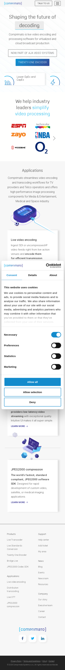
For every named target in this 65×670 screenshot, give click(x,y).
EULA (44, 661)
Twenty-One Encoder (32, 62)
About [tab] (53, 275)
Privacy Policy (16, 661)
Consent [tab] (11, 275)
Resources (43, 584)
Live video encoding (16, 582)
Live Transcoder (15, 539)
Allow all (32, 381)
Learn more (18, 502)
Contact (42, 617)
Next (54, 138)
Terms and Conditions (32, 661)
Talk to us (43, 3)
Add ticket (43, 545)
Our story (42, 599)
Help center (43, 539)
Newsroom (43, 578)
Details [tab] (32, 275)
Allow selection (32, 392)
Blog (40, 566)
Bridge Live (12, 561)
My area (42, 551)
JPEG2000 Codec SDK (18, 566)
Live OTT (11, 597)
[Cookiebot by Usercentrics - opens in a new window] (46, 265)
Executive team (45, 605)
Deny (32, 402)
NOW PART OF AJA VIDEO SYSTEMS (32, 53)
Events (41, 572)
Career (41, 611)
